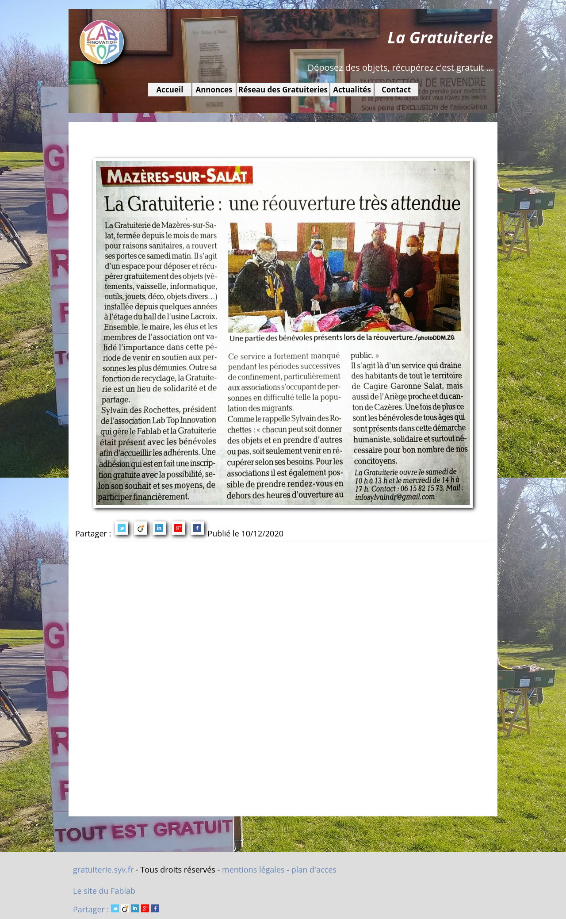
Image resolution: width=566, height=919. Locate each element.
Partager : (116, 909)
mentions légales (253, 869)
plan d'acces (314, 869)
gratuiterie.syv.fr (103, 869)
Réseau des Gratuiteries (283, 89)
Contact (396, 89)
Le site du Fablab (104, 890)
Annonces (213, 89)
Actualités (352, 89)
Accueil (170, 89)
